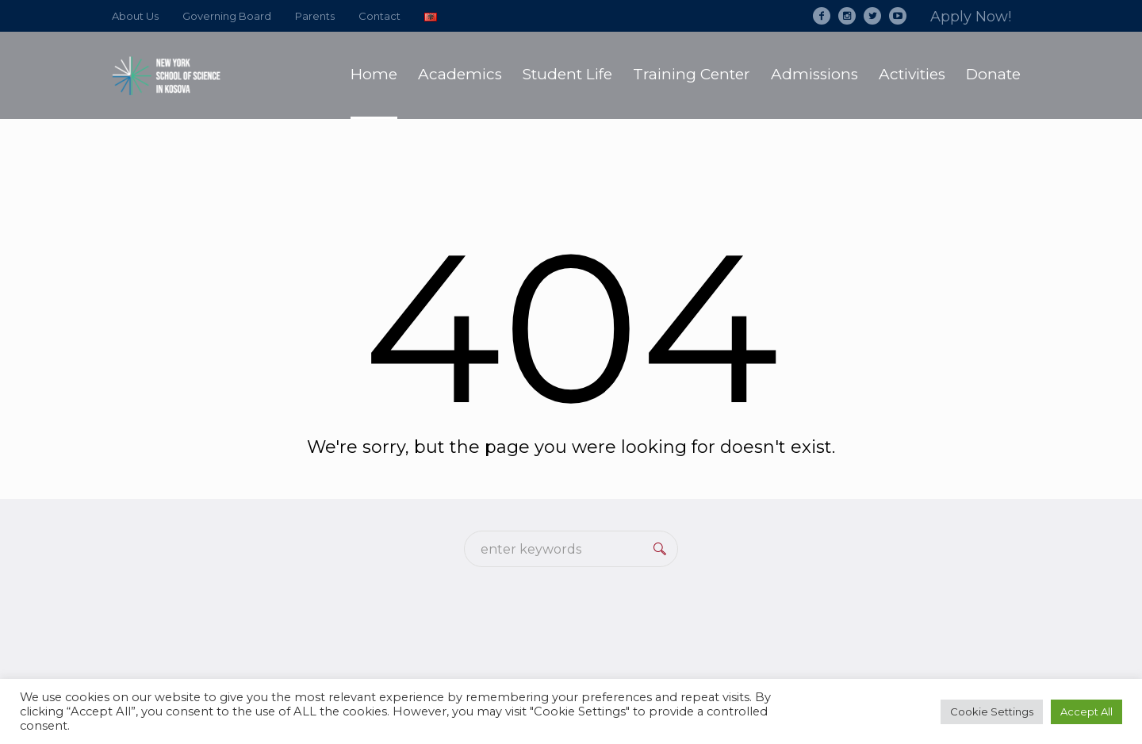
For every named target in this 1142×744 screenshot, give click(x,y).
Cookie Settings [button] (991, 711)
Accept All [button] (1086, 711)
